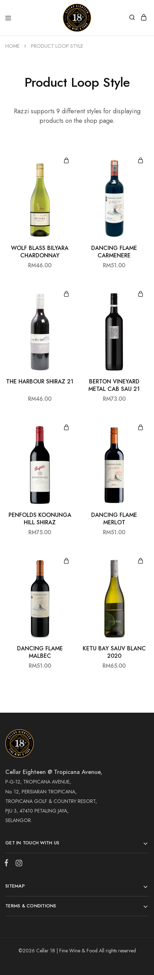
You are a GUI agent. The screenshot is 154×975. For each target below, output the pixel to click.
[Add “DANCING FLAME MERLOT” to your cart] (140, 427)
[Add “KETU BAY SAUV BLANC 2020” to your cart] (140, 561)
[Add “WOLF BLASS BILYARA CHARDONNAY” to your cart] (66, 161)
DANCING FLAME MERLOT (114, 518)
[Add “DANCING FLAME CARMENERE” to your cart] (140, 161)
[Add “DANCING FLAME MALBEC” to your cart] (66, 561)
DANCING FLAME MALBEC (40, 652)
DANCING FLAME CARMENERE (114, 252)
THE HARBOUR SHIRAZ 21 (39, 382)
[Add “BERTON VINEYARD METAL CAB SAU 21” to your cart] (140, 294)
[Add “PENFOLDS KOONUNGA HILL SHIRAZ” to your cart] (66, 427)
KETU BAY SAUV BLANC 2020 (114, 652)
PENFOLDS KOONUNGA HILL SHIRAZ (40, 518)
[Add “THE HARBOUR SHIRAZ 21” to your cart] (66, 294)
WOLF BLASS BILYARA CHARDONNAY (39, 252)
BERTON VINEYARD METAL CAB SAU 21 (114, 385)
